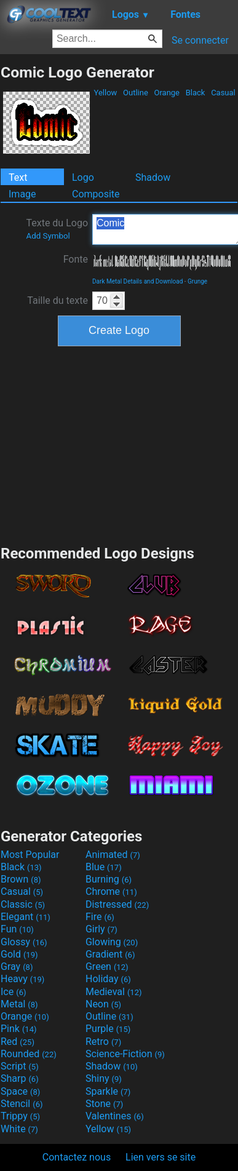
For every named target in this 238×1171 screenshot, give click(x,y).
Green (107, 966)
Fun (17, 929)
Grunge (197, 281)
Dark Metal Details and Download (137, 281)
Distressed (117, 904)
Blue (103, 867)
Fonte (75, 259)
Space (20, 1091)
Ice (13, 992)
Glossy (24, 942)
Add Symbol (47, 235)
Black (195, 92)
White (19, 1129)
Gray (17, 966)
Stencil (21, 1103)
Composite (96, 194)
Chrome (111, 891)
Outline (135, 92)
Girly (101, 929)
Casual (223, 92)
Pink (19, 1028)
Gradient (110, 954)
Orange (166, 92)
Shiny (103, 1078)
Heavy (22, 979)
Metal (19, 1004)
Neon (103, 1004)
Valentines (114, 1116)
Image (22, 194)
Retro (103, 1041)
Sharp (20, 1078)
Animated (112, 854)
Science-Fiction (125, 1054)
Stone (104, 1103)
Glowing (111, 942)
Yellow (105, 92)
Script (20, 1066)
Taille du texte (57, 300)
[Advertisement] (119, 444)
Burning (108, 879)
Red (17, 1041)
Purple (107, 1028)
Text (18, 177)
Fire (99, 917)
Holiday (108, 979)
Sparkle (107, 1091)
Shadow (152, 177)
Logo (83, 177)
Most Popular (30, 854)
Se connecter (200, 40)
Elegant (25, 917)
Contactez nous (76, 1157)
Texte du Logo (57, 228)
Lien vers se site (160, 1157)
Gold (19, 954)
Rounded (29, 1054)
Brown (21, 879)
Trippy (20, 1116)
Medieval (113, 992)
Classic (23, 904)
